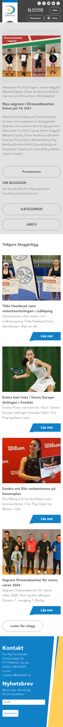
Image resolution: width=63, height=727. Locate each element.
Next (53, 59)
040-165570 (19, 667)
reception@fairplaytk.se (16, 675)
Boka (55, 10)
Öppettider (35, 18)
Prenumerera (10, 713)
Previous (10, 59)
